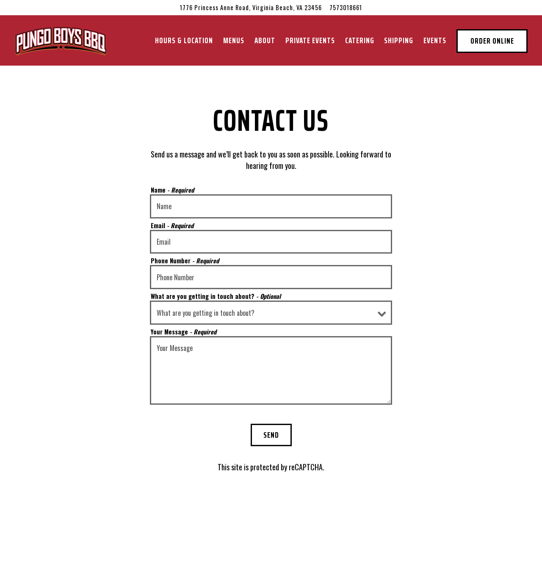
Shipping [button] (398, 40)
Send (271, 435)
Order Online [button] (492, 40)
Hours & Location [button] (184, 40)
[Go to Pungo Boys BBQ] (251, 7)
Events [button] (434, 40)
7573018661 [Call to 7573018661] (345, 7)
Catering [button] (359, 40)
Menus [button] (233, 40)
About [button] (264, 40)
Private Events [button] (310, 40)
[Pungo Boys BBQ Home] (61, 40)
